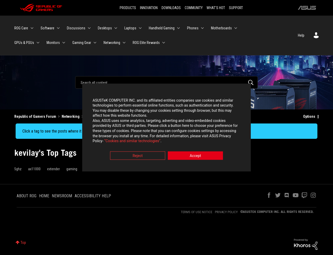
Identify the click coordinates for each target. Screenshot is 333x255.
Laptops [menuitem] (130, 28)
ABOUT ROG (26, 195)
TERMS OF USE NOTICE (196, 212)
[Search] (166, 82)
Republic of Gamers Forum (35, 116)
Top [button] (23, 242)
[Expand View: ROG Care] (32, 28)
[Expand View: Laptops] (140, 28)
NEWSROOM (62, 195)
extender (53, 169)
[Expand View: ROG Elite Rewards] (163, 42)
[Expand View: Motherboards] (235, 28)
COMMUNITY (194, 8)
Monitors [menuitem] (53, 43)
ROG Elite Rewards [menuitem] (146, 43)
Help (301, 35)
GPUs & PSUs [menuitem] (24, 43)
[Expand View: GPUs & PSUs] (38, 42)
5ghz (18, 169)
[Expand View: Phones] (202, 28)
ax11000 (34, 169)
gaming (71, 169)
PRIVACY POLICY (226, 212)
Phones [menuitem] (192, 28)
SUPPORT (236, 8)
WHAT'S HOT (216, 8)
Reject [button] (138, 156)
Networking (71, 116)
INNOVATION (149, 8)
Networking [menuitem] (112, 43)
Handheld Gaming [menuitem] (162, 28)
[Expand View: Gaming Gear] (95, 42)
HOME (44, 195)
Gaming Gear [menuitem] (81, 43)
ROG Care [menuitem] (21, 28)
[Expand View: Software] (58, 28)
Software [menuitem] (47, 28)
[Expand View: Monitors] (63, 42)
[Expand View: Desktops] (115, 28)
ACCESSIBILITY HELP (93, 195)
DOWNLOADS (171, 8)
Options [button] (309, 116)
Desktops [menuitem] (105, 28)
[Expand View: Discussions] (89, 28)
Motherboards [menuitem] (221, 28)
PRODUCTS (128, 8)
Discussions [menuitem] (76, 28)
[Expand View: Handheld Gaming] (178, 28)
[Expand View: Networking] (124, 42)
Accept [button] (195, 156)
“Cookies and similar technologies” (132, 142)
